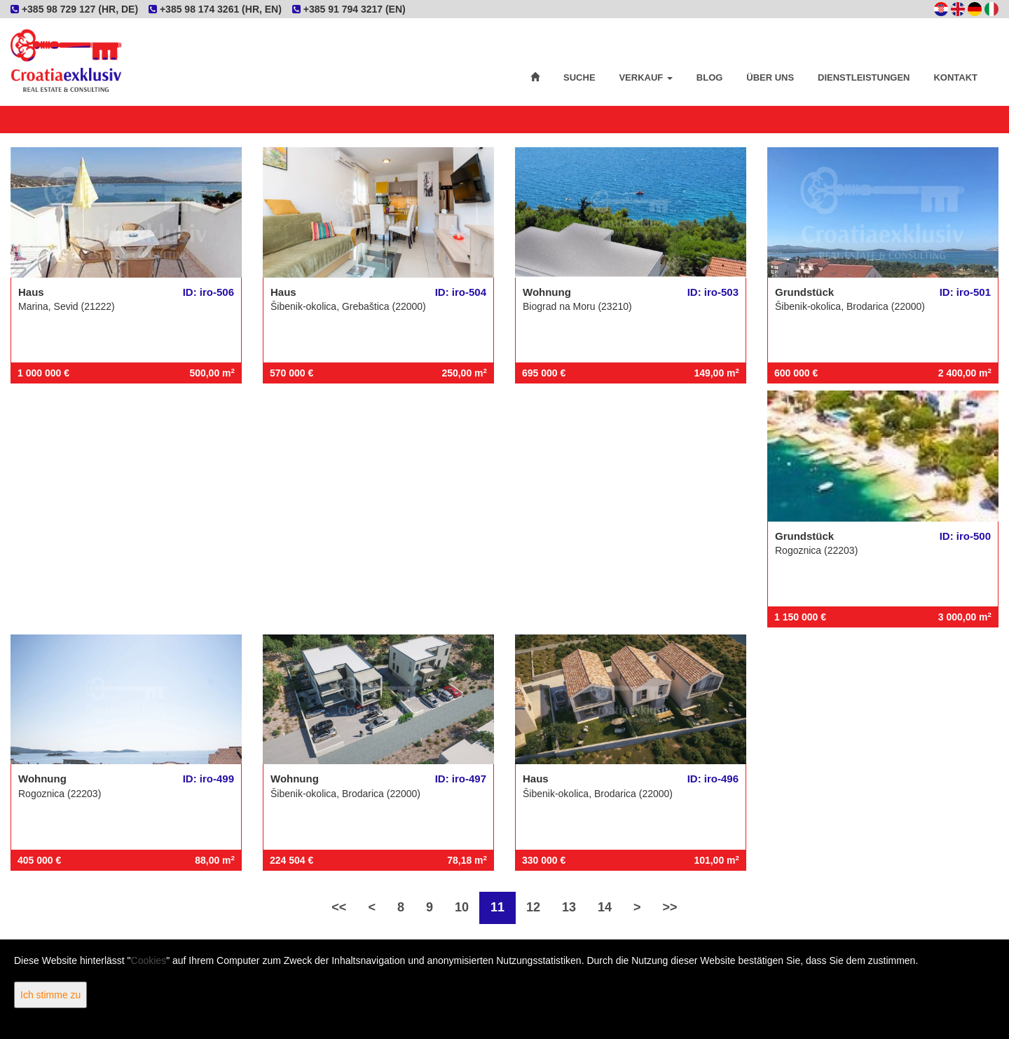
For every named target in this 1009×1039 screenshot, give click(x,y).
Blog (709, 77)
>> (670, 907)
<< (338, 907)
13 (569, 907)
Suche (579, 77)
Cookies (149, 960)
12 (533, 907)
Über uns (770, 77)
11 (497, 907)
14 (605, 907)
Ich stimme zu (50, 994)
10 (462, 907)
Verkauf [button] (645, 77)
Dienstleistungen (864, 77)
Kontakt (955, 77)
